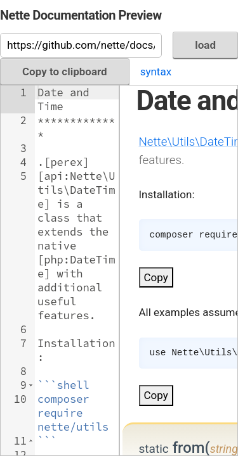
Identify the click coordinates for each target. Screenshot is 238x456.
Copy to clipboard (64, 71)
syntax (155, 71)
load (205, 45)
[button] (30, 385)
